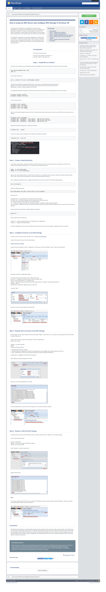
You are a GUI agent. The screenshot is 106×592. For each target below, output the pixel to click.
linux (92, 30)
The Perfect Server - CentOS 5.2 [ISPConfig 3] (88, 70)
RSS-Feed (98, 580)
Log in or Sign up (95, 0)
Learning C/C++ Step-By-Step (85, 53)
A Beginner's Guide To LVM (84, 72)
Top (96, 580)
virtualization (96, 30)
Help (84, 580)
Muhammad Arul (95, 29)
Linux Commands (27, 8)
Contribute (76, 580)
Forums (19, 8)
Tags (14, 8)
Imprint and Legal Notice (91, 580)
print (73, 555)
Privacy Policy (97, 582)
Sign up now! (89, 15)
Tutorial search (11, 10)
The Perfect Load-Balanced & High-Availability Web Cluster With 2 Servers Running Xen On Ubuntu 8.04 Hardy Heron (89, 63)
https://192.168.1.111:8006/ (17, 243)
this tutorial (43, 236)
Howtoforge (11, 582)
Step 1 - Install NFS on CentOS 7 (58, 32)
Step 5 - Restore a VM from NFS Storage (59, 39)
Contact (81, 580)
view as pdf (67, 555)
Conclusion (52, 40)
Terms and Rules (92, 582)
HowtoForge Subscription (37, 8)
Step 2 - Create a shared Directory (58, 33)
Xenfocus (13, 580)
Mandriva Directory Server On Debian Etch (87, 74)
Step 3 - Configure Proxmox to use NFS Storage (61, 35)
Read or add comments (94, 32)
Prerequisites (53, 31)
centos (90, 30)
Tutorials (9, 8)
